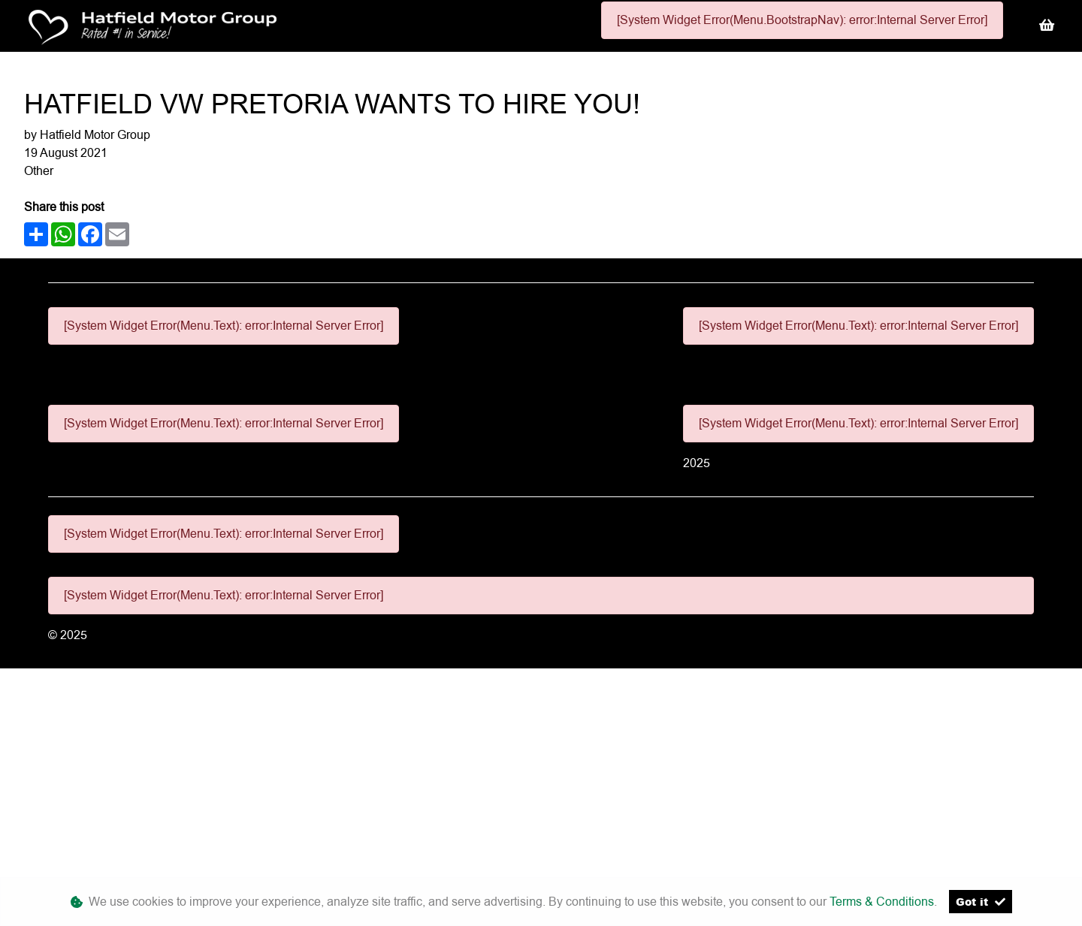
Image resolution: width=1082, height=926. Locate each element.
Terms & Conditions (882, 901)
